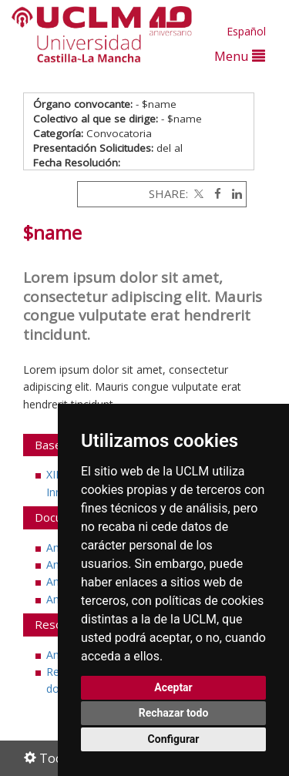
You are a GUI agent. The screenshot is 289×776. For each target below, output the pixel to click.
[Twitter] (197, 193)
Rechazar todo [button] (174, 713)
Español (246, 31)
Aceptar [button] (173, 687)
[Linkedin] (233, 193)
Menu (239, 56)
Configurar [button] (174, 739)
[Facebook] (214, 193)
